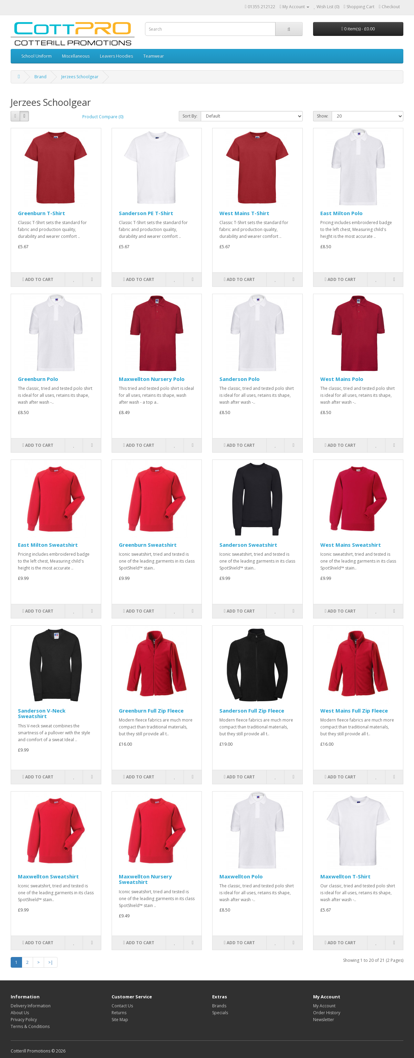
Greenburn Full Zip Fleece (151, 710)
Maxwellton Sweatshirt (48, 876)
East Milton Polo (341, 213)
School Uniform (36, 56)
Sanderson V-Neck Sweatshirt (41, 713)
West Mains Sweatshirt (350, 544)
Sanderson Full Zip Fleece (251, 710)
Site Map (120, 1019)
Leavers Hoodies (116, 56)
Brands (219, 1006)
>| (50, 962)
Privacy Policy (24, 1019)
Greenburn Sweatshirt (148, 544)
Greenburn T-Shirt (41, 213)
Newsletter (323, 1019)
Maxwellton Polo (241, 876)
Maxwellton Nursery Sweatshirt (145, 879)
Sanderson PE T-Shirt (146, 213)
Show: (322, 116)
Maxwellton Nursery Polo (152, 378)
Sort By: (190, 116)
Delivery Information (31, 1006)
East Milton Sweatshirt (48, 544)
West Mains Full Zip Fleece (354, 710)
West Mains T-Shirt (244, 213)
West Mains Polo (341, 378)
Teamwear (153, 56)
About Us (20, 1013)
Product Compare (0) (102, 117)
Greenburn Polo (38, 378)
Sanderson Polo (239, 378)
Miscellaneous (76, 56)
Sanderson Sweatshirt (248, 544)
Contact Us (122, 1006)
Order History (326, 1013)
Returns (119, 1013)
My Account (324, 1006)
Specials (220, 1013)
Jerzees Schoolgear (80, 77)
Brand (40, 77)
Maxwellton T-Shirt (345, 876)
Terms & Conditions (30, 1026)
